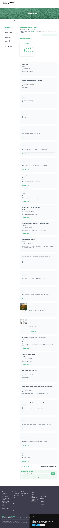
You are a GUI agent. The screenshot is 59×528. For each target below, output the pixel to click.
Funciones (42, 494)
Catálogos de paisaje (5, 491)
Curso (43, 475)
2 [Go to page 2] (24, 466)
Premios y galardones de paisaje (8, 50)
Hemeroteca (23, 495)
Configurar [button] (42, 524)
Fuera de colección (34, 492)
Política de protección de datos (7, 524)
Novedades (42, 498)
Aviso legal (29, 524)
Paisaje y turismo (8, 37)
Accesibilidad (24, 524)
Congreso (38, 475)
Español (55, 3)
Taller (51, 477)
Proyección (39, 477)
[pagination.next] (28, 466)
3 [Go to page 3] (26, 466)
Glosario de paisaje (8, 52)
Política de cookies (17, 524)
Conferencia (33, 475)
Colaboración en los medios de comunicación (34, 500)
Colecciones (33, 490)
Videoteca (23, 497)
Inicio (3, 20)
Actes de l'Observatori (25, 475)
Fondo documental (24, 493)
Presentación (33, 477)
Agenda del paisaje (17, 20)
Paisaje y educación (8, 32)
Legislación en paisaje (9, 43)
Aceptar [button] (33, 524)
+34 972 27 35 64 (17, 522)
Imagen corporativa (43, 507)
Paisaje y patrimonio (15, 493)
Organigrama (42, 506)
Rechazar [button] (37, 524)
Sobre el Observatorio (42, 489)
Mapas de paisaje (5, 496)
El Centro (22, 491)
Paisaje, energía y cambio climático (8, 41)
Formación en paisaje (8, 46)
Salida (44, 477)
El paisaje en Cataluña (4, 489)
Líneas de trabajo (43, 496)
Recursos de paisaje (9, 20)
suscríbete (33, 31)
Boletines (32, 494)
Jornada (23, 477)
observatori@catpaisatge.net (26, 522)
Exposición (47, 475)
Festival (52, 475)
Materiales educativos (9, 35)
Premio (28, 477)
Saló (47, 477)
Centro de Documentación (24, 489)
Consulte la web (26, 74)
